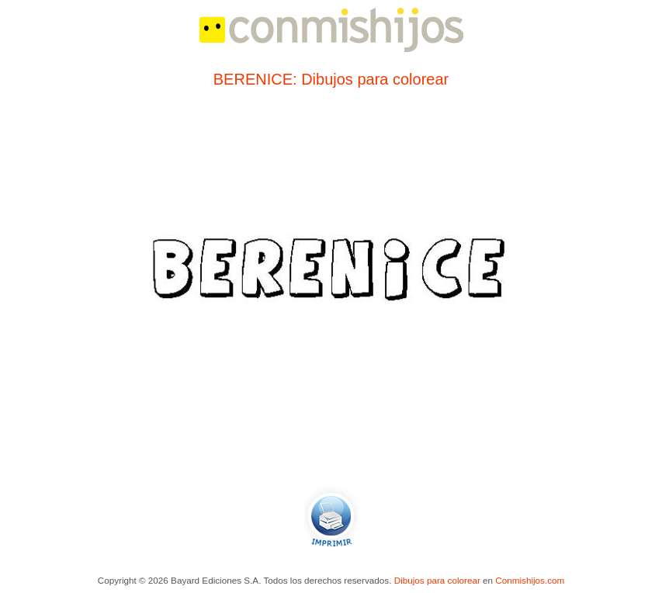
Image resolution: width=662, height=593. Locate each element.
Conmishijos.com (529, 580)
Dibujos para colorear (437, 580)
